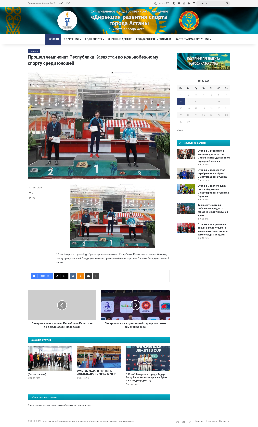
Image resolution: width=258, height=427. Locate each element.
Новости (53, 39)
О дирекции (71, 39)
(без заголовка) (37, 374)
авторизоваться (82, 405)
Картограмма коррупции (192, 39)
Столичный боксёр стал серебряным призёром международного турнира (213, 173)
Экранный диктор (120, 39)
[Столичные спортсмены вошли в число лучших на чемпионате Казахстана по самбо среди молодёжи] (186, 228)
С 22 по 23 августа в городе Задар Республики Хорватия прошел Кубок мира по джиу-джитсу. (146, 377)
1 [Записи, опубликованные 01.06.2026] (180, 95)
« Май (180, 130)
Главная (199, 421)
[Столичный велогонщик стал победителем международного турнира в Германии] (186, 189)
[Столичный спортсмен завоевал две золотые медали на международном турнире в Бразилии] (186, 154)
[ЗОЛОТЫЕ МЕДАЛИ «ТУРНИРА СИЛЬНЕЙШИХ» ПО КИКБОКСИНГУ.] (99, 357)
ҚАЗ (61, 3)
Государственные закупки (153, 39)
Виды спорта (93, 39)
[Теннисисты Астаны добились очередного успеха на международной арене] (186, 208)
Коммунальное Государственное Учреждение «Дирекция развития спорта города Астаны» (88, 421)
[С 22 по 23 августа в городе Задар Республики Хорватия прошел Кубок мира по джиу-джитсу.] (148, 358)
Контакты (224, 421)
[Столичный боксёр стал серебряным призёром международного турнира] (186, 173)
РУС (68, 3)
